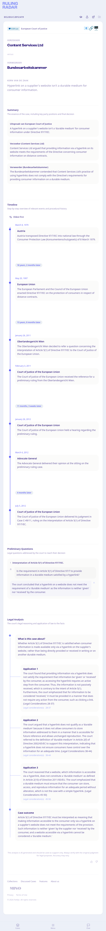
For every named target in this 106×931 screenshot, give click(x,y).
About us (55, 881)
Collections (12, 881)
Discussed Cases (28, 881)
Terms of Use (21, 895)
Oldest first (16, 217)
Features (43, 881)
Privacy (10, 895)
